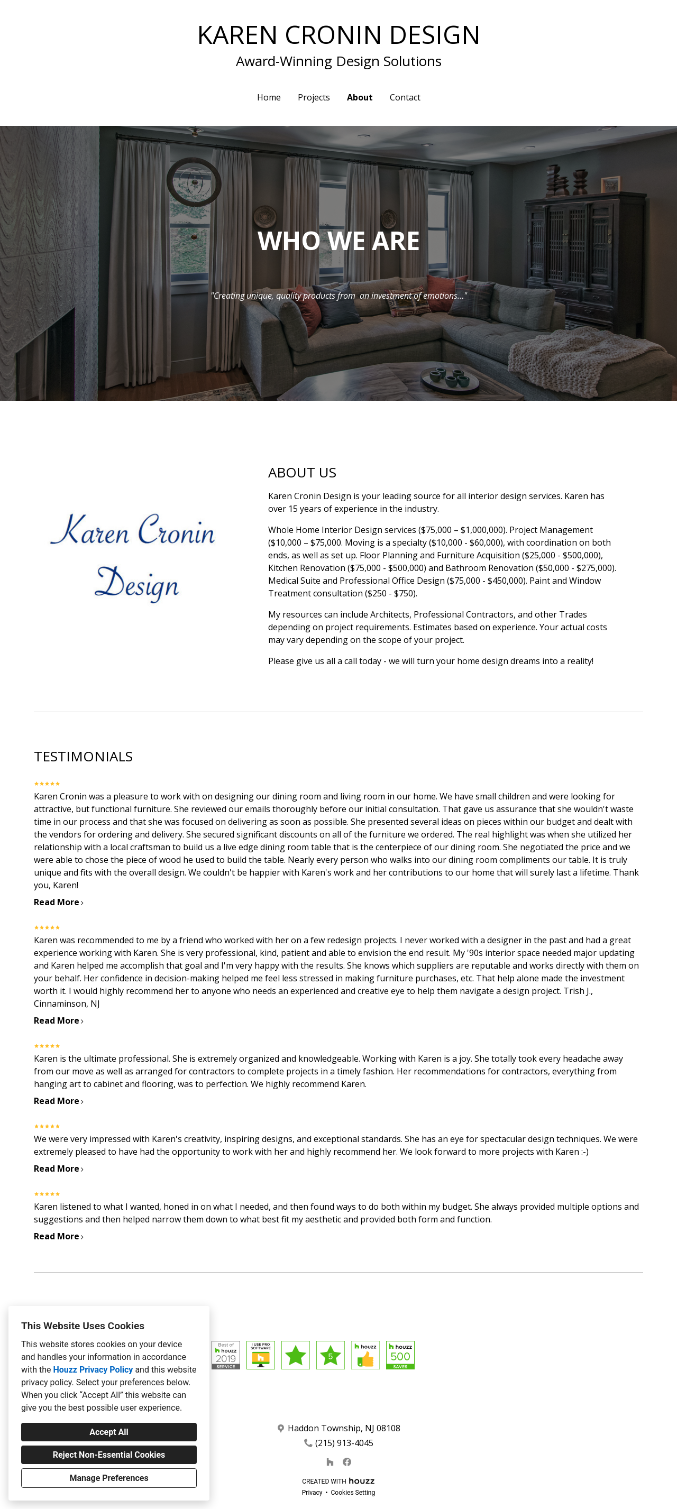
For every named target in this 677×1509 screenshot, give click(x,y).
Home (269, 97)
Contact (405, 97)
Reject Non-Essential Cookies (109, 1455)
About (360, 97)
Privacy (312, 1492)
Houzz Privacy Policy (93, 1370)
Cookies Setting (353, 1492)
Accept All (109, 1432)
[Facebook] (347, 1462)
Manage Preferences (108, 1478)
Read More (59, 902)
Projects (314, 97)
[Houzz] (330, 1462)
